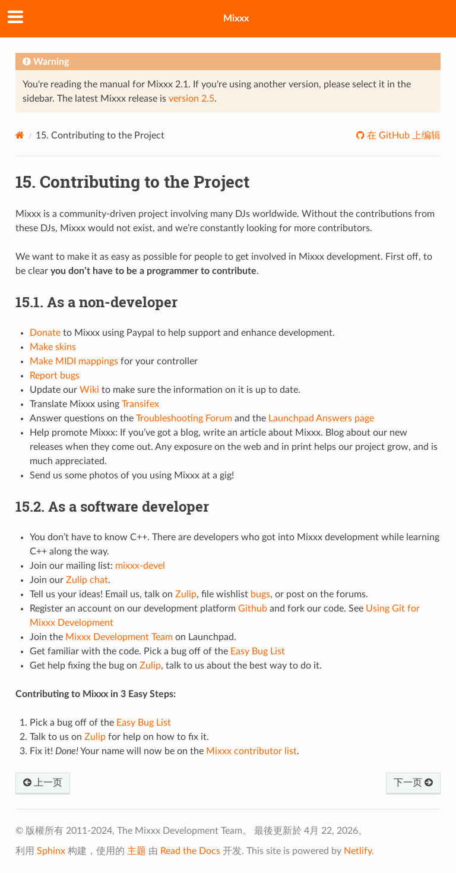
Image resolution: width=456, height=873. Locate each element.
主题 (136, 851)
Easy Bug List (257, 651)
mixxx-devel (140, 566)
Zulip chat (87, 580)
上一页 (42, 782)
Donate (45, 333)
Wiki (89, 390)
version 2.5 (191, 98)
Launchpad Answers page (321, 418)
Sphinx (51, 851)
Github (252, 608)
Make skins (53, 347)
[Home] (19, 135)
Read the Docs (190, 851)
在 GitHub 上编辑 (403, 135)
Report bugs (55, 375)
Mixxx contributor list (251, 751)
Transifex (140, 404)
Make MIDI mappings (74, 361)
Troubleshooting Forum (184, 418)
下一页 (413, 782)
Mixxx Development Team (119, 637)
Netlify (358, 851)
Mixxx (236, 18)
